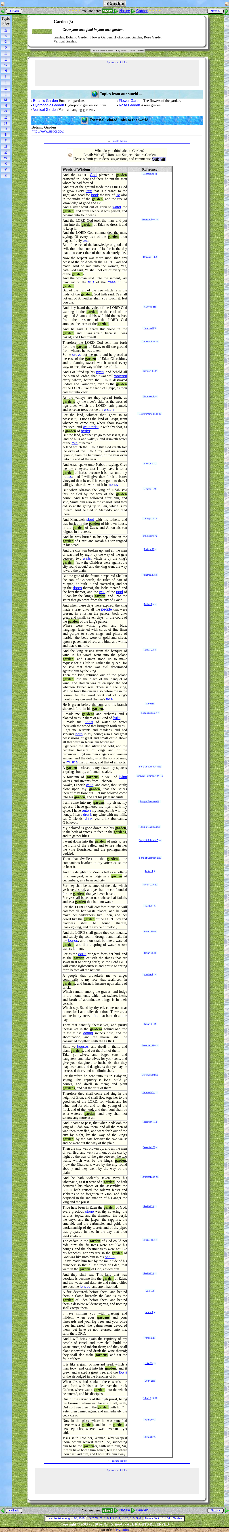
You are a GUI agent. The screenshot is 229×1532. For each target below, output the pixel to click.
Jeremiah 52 (149, 1147)
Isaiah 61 (148, 953)
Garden (142, 11)
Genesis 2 (148, 174)
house (67, 476)
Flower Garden (131, 101)
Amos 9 (148, 1338)
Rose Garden (129, 105)
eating (88, 1033)
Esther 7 (148, 650)
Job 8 (148, 703)
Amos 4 (149, 1312)
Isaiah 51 (149, 906)
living (123, 777)
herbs (85, 431)
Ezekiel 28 (148, 1206)
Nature (124, 11)
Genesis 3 (148, 257)
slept (90, 519)
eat (85, 240)
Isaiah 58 (148, 931)
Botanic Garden (45, 101)
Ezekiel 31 (148, 1240)
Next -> (215, 11)
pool (119, 592)
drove (76, 354)
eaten (86, 810)
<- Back (14, 11)
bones (73, 940)
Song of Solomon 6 (149, 827)
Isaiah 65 (148, 974)
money (113, 485)
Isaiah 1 (149, 871)
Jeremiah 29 (148, 1045)
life (118, 195)
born (79, 734)
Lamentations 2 (149, 1177)
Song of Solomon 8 (148, 858)
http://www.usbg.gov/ (48, 131)
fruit (91, 282)
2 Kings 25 (149, 549)
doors (77, 588)
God (93, 175)
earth (82, 954)
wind (89, 785)
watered (120, 376)
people (106, 609)
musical (72, 762)
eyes (100, 372)
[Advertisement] (188, 31)
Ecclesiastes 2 (148, 713)
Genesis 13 (148, 371)
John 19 (149, 1419)
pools (88, 722)
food (94, 195)
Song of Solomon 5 (149, 801)
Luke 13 (149, 1363)
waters (109, 409)
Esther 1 (148, 604)
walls (87, 558)
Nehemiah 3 (149, 575)
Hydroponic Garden (48, 105)
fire (96, 1016)
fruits (116, 718)
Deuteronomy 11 (147, 414)
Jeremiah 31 (149, 1092)
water (117, 207)
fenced (85, 1286)
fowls (123, 1372)
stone (89, 1211)
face (109, 699)
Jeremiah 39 (149, 1122)
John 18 (149, 1381)
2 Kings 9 (148, 489)
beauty (110, 1257)
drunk (87, 814)
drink (88, 818)
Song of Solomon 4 (148, 766)
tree (89, 191)
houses (83, 1046)
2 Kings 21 (148, 518)
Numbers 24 (149, 396)
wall (102, 592)
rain (75, 443)
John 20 (149, 1437)
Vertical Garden (45, 110)
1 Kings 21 (149, 463)
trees (112, 282)
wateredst (91, 427)
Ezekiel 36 (148, 1273)
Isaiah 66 (148, 1024)
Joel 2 (149, 1291)
